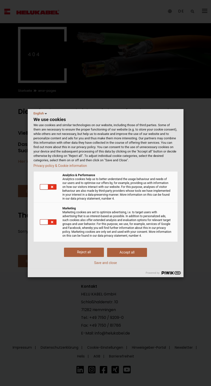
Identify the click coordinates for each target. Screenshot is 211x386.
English (41, 113)
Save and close (105, 263)
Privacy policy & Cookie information (60, 166)
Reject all (84, 252)
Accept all (127, 252)
